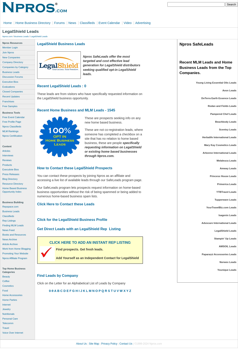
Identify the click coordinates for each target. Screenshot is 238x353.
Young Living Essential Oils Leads (216, 82)
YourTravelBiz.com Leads (221, 207)
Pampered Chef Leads (223, 114)
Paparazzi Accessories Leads (219, 254)
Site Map (94, 343)
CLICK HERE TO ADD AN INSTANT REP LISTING (90, 242)
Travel (5, 328)
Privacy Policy (109, 343)
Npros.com (7, 36)
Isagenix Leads (227, 215)
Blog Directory (9, 179)
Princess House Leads (223, 176)
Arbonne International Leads (219, 153)
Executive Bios (10, 82)
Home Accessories (12, 295)
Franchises (8, 101)
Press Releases (10, 174)
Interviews (7, 155)
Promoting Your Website (15, 253)
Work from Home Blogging (16, 248)
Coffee (6, 281)
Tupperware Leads (225, 199)
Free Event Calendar (13, 117)
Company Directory (12, 62)
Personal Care (10, 318)
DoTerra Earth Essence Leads (218, 98)
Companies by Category (15, 67)
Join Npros (8, 52)
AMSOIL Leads (227, 246)
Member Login (10, 47)
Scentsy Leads (227, 129)
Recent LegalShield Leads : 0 (61, 86)
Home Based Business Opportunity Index (14, 190)
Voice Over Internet (12, 332)
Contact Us (125, 343)
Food (5, 290)
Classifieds (87, 23)
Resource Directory (12, 183)
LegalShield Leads (39, 36)
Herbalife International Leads (219, 137)
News (72, 23)
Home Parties (9, 300)
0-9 (51, 291)
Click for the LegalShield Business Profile (72, 220)
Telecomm (7, 323)
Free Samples (9, 106)
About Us (81, 343)
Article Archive (10, 244)
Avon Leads (229, 90)
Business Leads (21, 36)
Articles (6, 151)
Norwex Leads (228, 262)
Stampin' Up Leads (225, 238)
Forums (59, 23)
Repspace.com (10, 206)
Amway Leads (228, 168)
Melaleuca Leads (226, 160)
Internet (6, 304)
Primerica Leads (226, 184)
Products (7, 165)
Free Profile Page (11, 121)
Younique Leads (226, 270)
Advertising (143, 23)
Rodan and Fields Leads (222, 106)
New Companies (11, 57)
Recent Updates (11, 96)
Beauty (6, 276)
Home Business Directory (32, 23)
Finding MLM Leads (13, 225)
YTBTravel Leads (226, 192)
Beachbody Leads (225, 121)
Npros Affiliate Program (14, 258)
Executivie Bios (10, 169)
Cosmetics (8, 286)
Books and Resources (14, 234)
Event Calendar (109, 23)
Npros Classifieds (11, 126)
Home (7, 23)
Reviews (6, 160)
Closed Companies (12, 91)
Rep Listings (9, 220)
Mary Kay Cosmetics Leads (220, 145)
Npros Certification (12, 136)
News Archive (9, 239)
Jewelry (6, 309)
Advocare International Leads (219, 223)
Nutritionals (8, 314)
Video (128, 23)
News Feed (8, 230)
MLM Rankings (10, 131)
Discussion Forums (12, 77)
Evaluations (8, 86)
